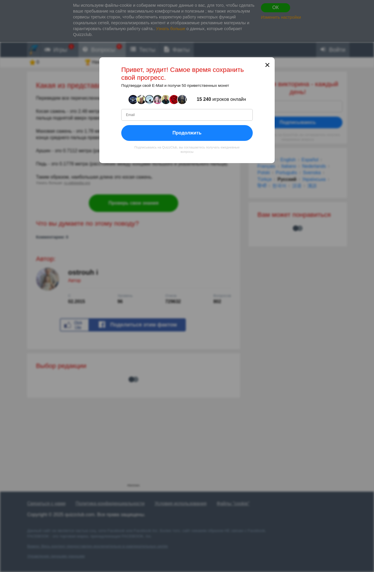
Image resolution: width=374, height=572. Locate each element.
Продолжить (186, 132)
